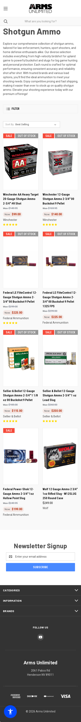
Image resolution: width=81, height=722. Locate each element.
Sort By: (9, 124)
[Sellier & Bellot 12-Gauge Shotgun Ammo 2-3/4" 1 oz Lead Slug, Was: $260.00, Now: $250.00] (60, 358)
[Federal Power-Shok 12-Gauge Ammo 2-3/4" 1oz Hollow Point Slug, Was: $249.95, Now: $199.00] (21, 456)
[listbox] (36, 124)
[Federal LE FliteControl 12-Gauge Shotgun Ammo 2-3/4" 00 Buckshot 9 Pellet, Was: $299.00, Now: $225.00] (21, 259)
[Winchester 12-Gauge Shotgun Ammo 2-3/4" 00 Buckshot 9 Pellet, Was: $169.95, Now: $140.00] (60, 161)
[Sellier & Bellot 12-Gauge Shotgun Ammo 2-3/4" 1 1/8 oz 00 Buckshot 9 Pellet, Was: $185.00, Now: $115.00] (21, 358)
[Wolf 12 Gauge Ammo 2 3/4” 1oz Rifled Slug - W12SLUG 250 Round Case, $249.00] (60, 456)
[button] (40, 108)
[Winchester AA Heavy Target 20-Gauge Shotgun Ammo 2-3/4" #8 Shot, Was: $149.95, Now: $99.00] (21, 161)
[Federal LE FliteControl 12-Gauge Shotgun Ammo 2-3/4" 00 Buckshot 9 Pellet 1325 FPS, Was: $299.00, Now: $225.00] (60, 259)
